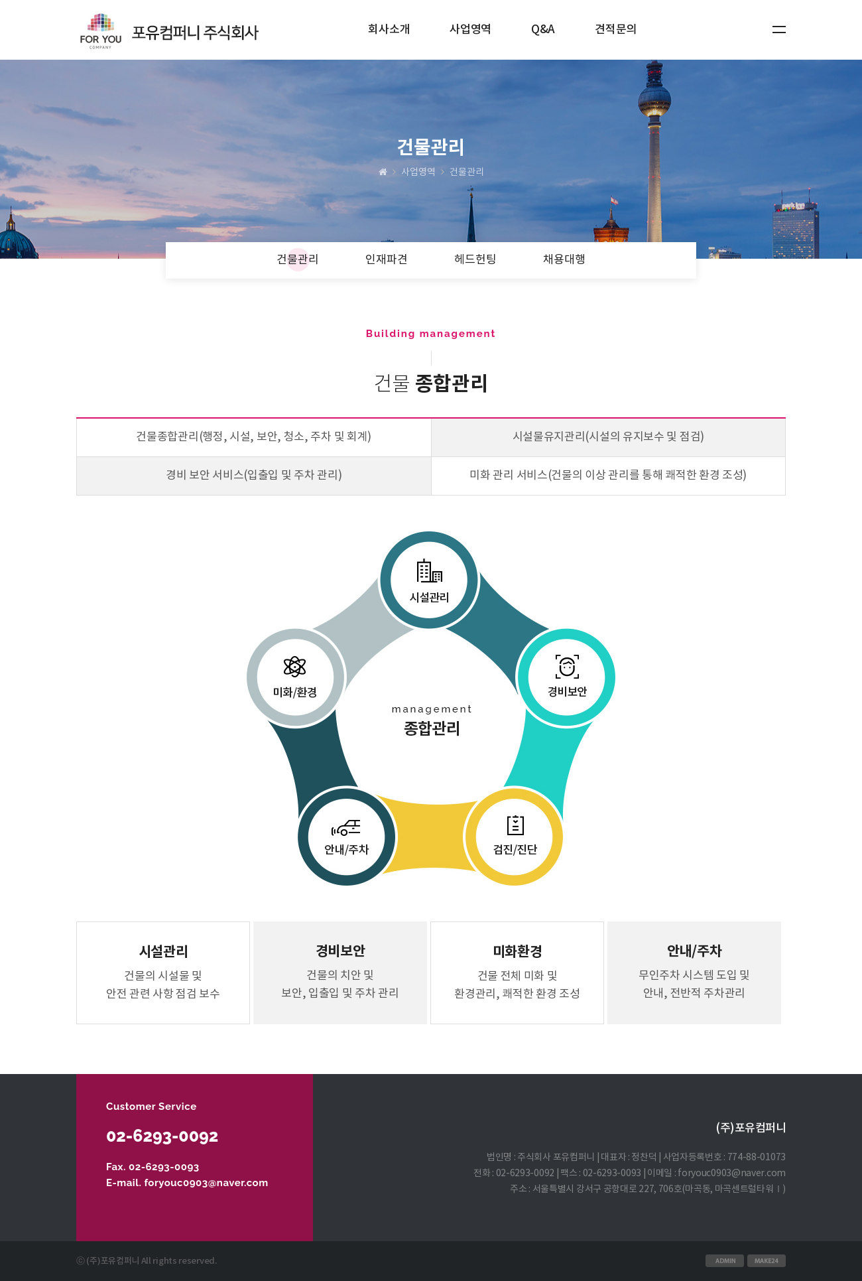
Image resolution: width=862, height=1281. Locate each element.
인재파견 (386, 260)
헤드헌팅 (475, 260)
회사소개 (389, 29)
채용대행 (564, 260)
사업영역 (470, 29)
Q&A (543, 29)
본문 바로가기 (0, 0)
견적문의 (616, 29)
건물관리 (298, 260)
